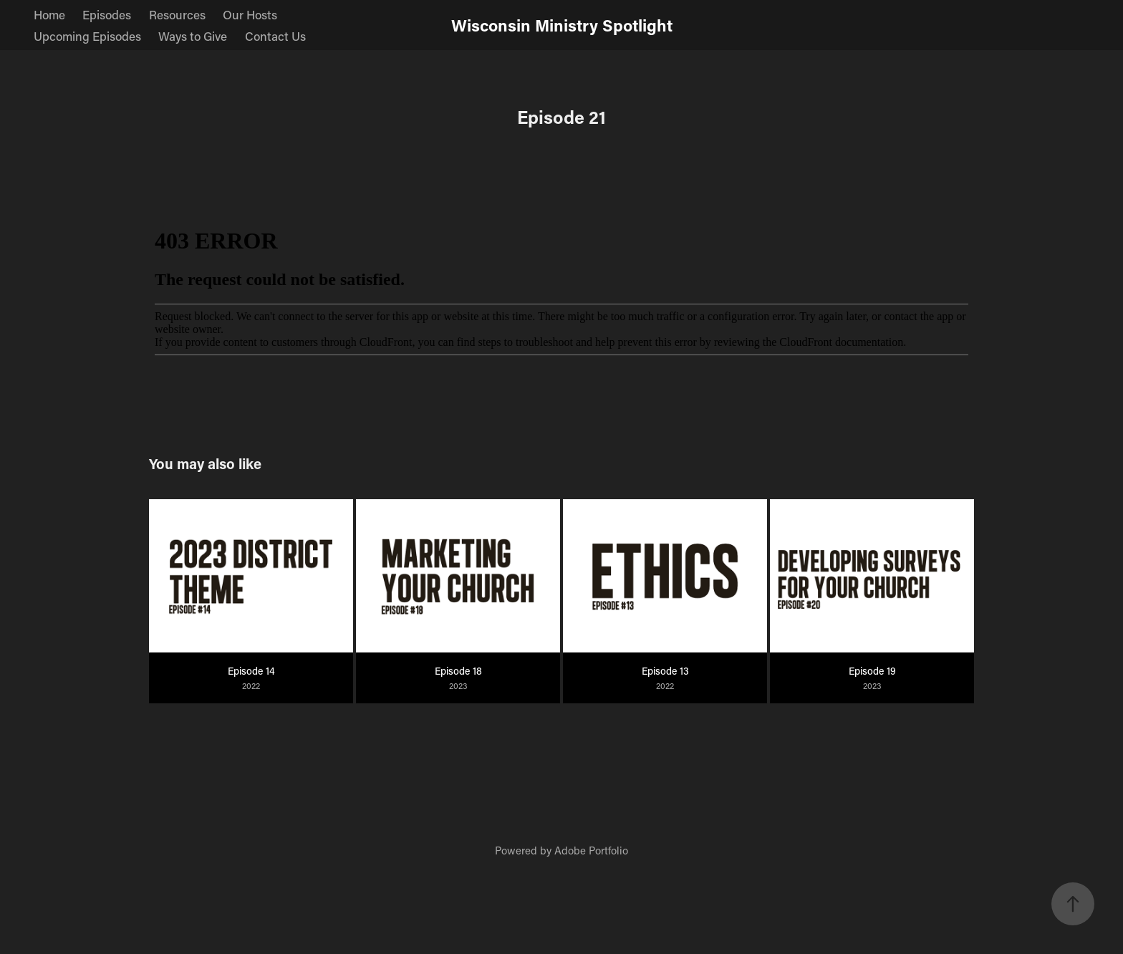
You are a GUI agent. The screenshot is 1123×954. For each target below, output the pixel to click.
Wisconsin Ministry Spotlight (562, 25)
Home (49, 14)
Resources (177, 14)
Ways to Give (192, 36)
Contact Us (275, 36)
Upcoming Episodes (87, 36)
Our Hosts (250, 14)
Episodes (106, 14)
